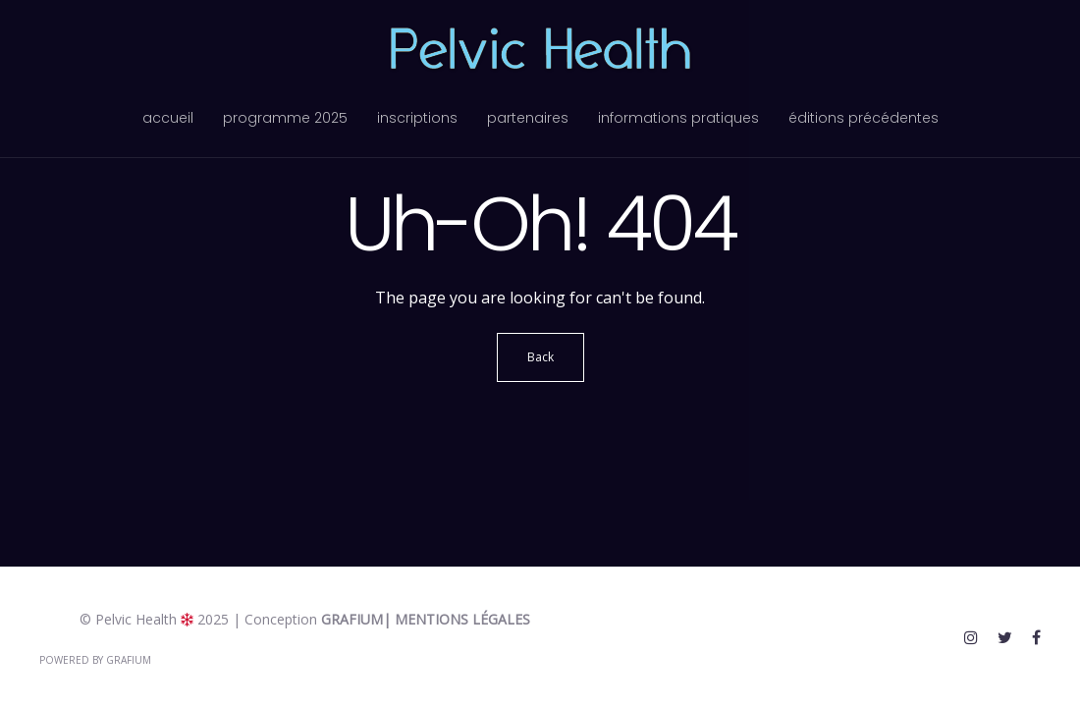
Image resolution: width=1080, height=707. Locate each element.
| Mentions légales (456, 619)
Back (540, 357)
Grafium (352, 619)
